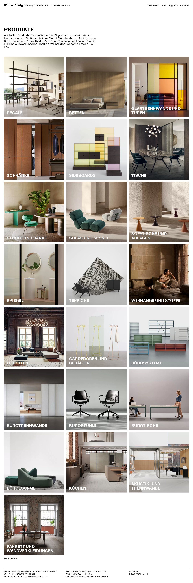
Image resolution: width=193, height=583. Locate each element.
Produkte (153, 5)
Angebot (173, 5)
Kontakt (184, 5)
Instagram (133, 571)
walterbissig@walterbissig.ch (34, 576)
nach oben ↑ (10, 558)
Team (163, 5)
